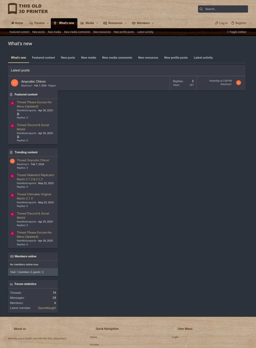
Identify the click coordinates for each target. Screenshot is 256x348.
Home (93, 299)
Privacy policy (211, 333)
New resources (148, 57)
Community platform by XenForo (43, 343)
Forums (94, 306)
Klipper (52, 85)
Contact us (96, 314)
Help (224, 333)
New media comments (117, 57)
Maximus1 (26, 85)
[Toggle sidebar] (237, 32)
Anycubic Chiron (33, 81)
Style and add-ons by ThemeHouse (100, 343)
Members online (215, 218)
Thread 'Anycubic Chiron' (223, 122)
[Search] (223, 9)
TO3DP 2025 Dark (28, 333)
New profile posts (176, 57)
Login (175, 299)
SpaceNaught (237, 270)
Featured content (43, 57)
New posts (68, 57)
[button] (48, 23)
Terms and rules (191, 333)
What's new (18, 57)
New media (88, 57)
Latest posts (20, 70)
